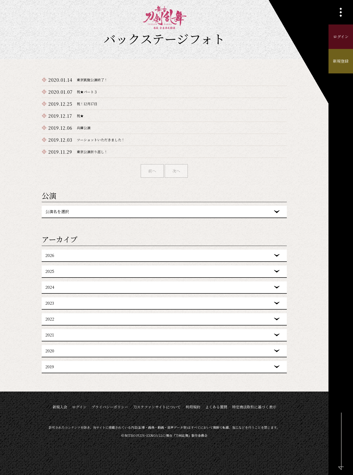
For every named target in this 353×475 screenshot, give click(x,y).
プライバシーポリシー (109, 406)
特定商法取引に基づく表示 (254, 406)
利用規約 (193, 406)
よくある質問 (216, 406)
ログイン (341, 36)
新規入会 (59, 406)
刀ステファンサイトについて (157, 406)
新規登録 (341, 61)
